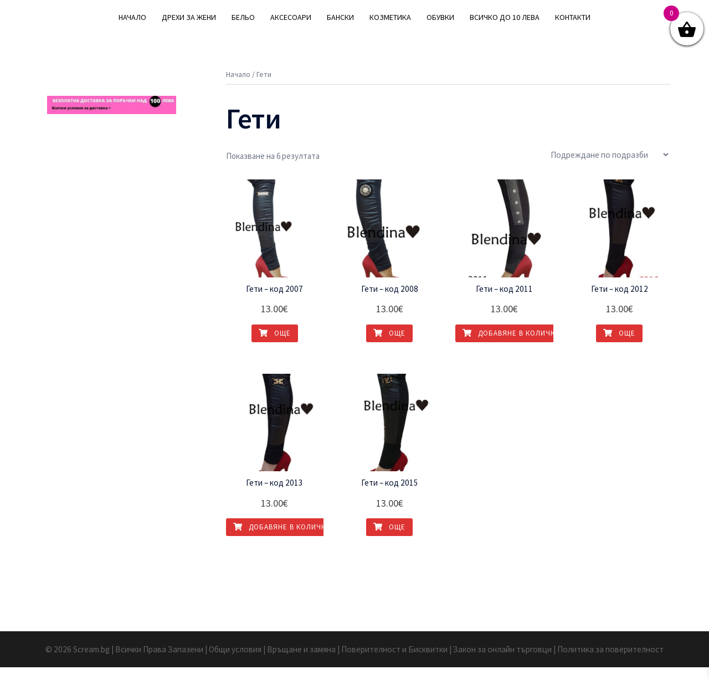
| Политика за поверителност (602, 662)
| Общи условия (236, 662)
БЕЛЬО (243, 17)
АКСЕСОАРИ (290, 17)
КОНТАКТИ (572, 17)
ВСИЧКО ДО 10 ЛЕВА (505, 17)
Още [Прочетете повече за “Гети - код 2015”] (389, 539)
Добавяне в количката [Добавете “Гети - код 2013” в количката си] (285, 539)
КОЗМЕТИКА (390, 17)
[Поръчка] (609, 168)
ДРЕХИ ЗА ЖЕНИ (189, 17)
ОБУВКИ (440, 17)
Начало (238, 87)
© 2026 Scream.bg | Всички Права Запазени (131, 662)
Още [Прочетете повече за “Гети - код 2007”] (275, 346)
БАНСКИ (340, 17)
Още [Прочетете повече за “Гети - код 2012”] (619, 346)
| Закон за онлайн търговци (498, 662)
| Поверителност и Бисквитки (393, 662)
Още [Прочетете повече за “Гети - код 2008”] (389, 346)
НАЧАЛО (132, 17)
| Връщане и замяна (301, 662)
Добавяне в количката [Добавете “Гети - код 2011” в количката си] (515, 346)
